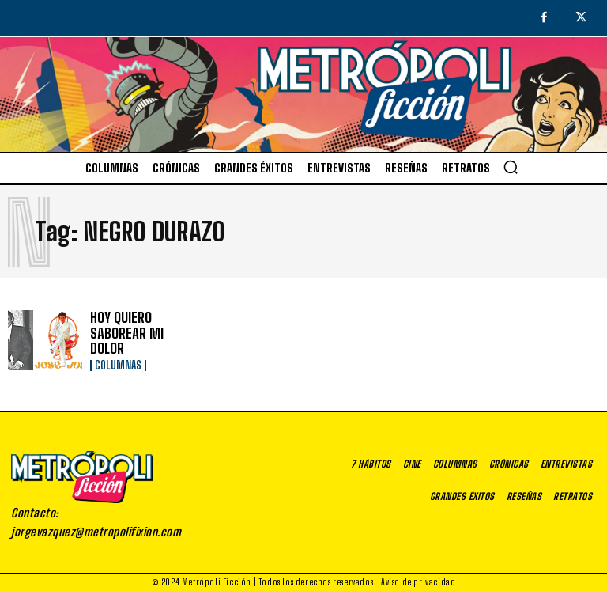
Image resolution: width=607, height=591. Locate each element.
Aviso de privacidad (418, 580)
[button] (510, 167)
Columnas (118, 356)
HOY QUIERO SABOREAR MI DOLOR (138, 332)
